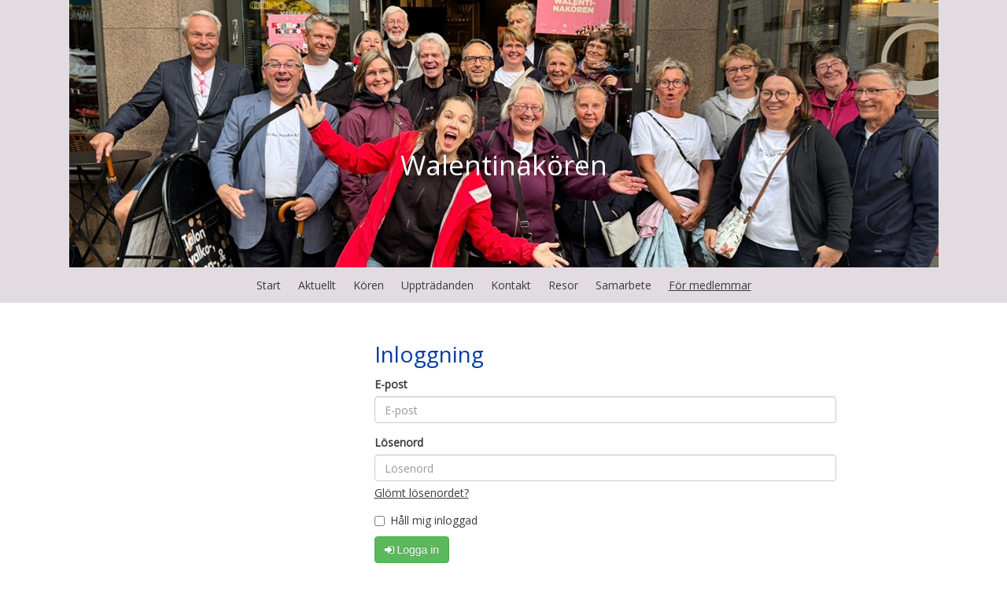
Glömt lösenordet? (421, 492)
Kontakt (511, 285)
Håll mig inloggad (426, 520)
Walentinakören (503, 164)
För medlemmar (710, 285)
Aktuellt (317, 285)
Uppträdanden (437, 285)
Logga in (412, 549)
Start (268, 285)
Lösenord (398, 442)
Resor (563, 285)
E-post (391, 384)
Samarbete (623, 285)
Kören (368, 285)
